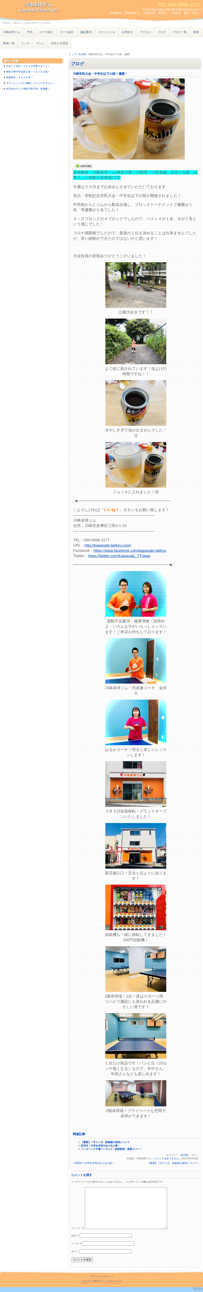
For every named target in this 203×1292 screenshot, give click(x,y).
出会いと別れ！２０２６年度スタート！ (28, 66)
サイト (74, 1251)
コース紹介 (67, 32)
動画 (196, 32)
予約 (29, 32)
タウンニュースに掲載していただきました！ (30, 83)
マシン (40, 43)
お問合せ (127, 32)
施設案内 (86, 32)
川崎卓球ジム (11, 32)
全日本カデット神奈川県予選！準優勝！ (28, 88)
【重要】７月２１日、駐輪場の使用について (105, 1142)
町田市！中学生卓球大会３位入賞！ (100, 1145)
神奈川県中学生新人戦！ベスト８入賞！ (28, 71)
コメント (77, 1228)
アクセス (145, 32)
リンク (25, 43)
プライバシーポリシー (101, 1276)
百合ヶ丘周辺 (59, 43)
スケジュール (106, 32)
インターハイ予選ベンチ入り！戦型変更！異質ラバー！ (111, 1149)
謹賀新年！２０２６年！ (19, 77)
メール (76, 1243)
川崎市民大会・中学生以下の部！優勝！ (100, 73)
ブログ (162, 32)
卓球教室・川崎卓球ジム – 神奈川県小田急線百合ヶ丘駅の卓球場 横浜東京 (46, 7)
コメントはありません (166, 1158)
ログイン (198, 1288)
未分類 (184, 1155)
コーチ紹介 (46, 32)
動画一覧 (9, 43)
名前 (75, 1235)
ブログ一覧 (180, 32)
